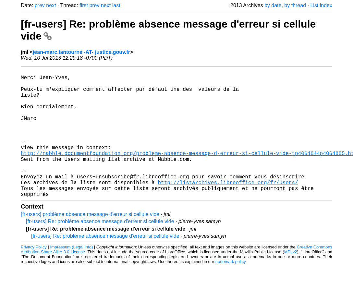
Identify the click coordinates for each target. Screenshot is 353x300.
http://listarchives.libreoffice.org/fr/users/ (228, 208)
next (51, 5)
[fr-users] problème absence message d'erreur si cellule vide (90, 243)
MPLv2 (290, 280)
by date (272, 5)
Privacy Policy (34, 275)
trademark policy (230, 290)
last (116, 5)
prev (40, 5)
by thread (295, 5)
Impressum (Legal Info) (71, 275)
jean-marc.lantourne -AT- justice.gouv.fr (81, 52)
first (83, 5)
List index (321, 5)
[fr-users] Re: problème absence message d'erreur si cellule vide (100, 250)
